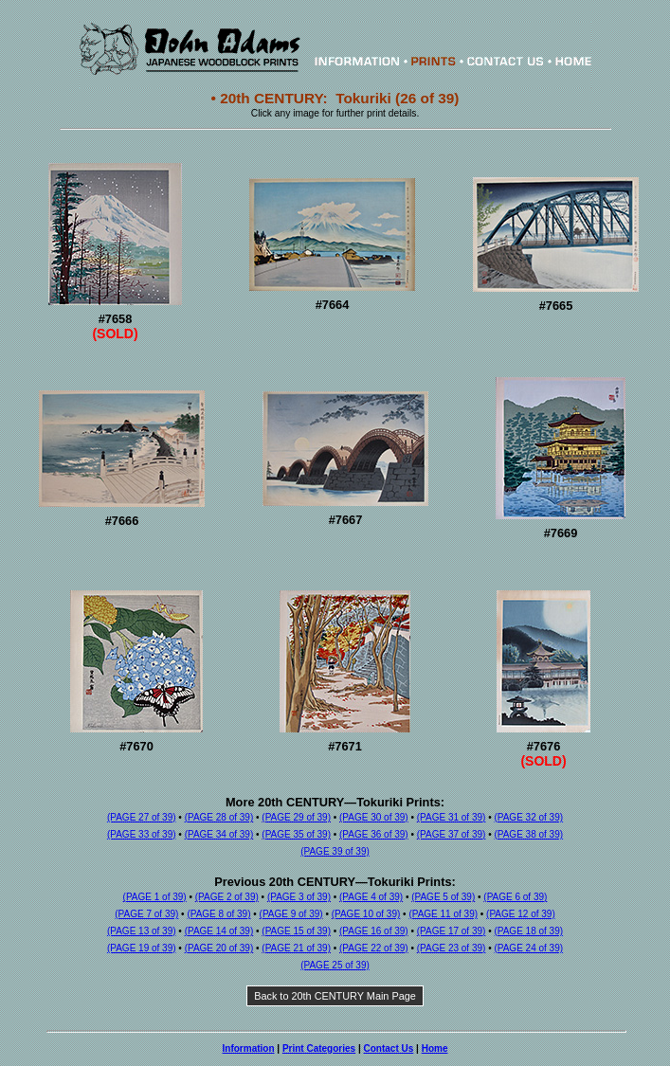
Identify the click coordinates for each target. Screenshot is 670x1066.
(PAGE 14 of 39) (219, 931)
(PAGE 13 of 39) (141, 931)
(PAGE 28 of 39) (219, 817)
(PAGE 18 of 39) (528, 931)
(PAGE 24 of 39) (528, 948)
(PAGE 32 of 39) (528, 817)
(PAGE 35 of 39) (296, 834)
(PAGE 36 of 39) (373, 834)
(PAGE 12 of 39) (520, 914)
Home (435, 1048)
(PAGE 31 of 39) (451, 817)
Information (249, 1048)
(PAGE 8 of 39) (218, 914)
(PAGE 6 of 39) (515, 897)
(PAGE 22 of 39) (373, 948)
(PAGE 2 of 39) (227, 897)
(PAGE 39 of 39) (335, 851)
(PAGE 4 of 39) (371, 897)
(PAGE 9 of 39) (291, 914)
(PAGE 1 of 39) (155, 897)
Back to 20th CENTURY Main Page (335, 996)
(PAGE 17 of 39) (451, 931)
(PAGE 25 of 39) (335, 965)
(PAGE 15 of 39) (296, 931)
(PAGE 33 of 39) (141, 834)
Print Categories (318, 1048)
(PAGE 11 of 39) (443, 914)
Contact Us (389, 1048)
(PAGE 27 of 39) (141, 817)
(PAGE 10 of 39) (366, 914)
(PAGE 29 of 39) (296, 817)
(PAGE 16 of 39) (373, 931)
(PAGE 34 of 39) (219, 834)
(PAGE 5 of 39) (443, 897)
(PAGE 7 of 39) (146, 914)
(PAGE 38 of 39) (528, 834)
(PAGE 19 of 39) (141, 948)
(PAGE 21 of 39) (296, 948)
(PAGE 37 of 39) (451, 834)
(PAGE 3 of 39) (299, 897)
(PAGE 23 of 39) (451, 948)
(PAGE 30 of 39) (373, 817)
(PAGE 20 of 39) (219, 948)
